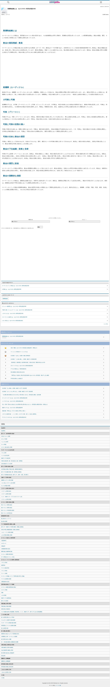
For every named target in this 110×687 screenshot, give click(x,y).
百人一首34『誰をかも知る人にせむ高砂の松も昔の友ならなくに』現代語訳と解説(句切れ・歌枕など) (25, 404)
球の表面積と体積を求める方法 (18, 372)
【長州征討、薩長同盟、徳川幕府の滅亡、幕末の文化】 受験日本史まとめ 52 (28, 362)
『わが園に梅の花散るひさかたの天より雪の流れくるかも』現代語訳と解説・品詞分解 (21, 394)
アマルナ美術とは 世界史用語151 (18, 368)
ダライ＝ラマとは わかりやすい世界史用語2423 (22, 365)
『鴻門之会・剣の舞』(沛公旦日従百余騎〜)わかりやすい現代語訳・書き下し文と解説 (30, 375)
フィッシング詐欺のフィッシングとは (19, 351)
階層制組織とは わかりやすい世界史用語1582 (48, 337)
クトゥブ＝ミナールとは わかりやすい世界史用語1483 (14, 398)
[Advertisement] (55, 20)
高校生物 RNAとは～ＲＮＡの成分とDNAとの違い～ (14, 410)
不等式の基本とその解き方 (17, 378)
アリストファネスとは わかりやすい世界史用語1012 (14, 417)
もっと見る (106, 323)
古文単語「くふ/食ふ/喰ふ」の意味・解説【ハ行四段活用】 (24, 359)
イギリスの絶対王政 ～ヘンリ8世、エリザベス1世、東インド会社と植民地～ (19, 414)
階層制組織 (5, 298)
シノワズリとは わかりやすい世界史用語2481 (12, 401)
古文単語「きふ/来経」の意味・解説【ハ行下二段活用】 (14, 388)
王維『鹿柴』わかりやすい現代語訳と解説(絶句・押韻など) (24, 347)
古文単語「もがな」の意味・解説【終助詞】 (20, 355)
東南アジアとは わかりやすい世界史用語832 (12, 407)
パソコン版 (58, 685)
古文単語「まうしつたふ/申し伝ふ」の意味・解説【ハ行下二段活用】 (17, 391)
